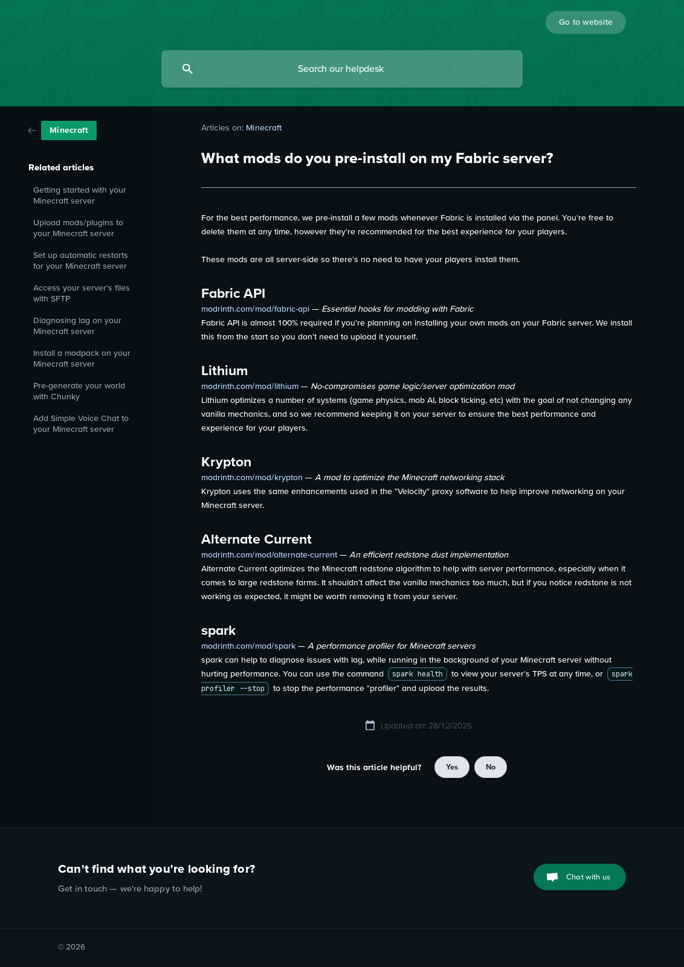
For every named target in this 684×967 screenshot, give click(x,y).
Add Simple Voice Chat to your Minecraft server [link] (81, 424)
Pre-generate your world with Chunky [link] (79, 391)
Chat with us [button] (588, 876)
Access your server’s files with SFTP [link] (81, 293)
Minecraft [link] (264, 127)
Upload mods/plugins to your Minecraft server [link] (78, 228)
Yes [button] (452, 766)
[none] (586, 22)
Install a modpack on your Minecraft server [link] (82, 358)
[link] (62, 129)
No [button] (490, 766)
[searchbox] (342, 69)
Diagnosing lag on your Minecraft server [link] (77, 326)
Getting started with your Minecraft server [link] (79, 195)
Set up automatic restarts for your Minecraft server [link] (80, 261)
